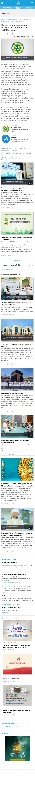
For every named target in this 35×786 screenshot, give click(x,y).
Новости (3, 20)
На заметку (6, 733)
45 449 (10, 681)
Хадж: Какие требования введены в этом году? (16, 711)
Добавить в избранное (21, 36)
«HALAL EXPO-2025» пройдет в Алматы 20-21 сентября (16, 238)
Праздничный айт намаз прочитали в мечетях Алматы (15, 441)
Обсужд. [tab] (18, 723)
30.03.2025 (3, 454)
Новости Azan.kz (12, 20)
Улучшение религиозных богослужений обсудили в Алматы (16, 304)
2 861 (9, 208)
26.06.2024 (5, 681)
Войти (31, 265)
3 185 (9, 503)
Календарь (28, 8)
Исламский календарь (9, 642)
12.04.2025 (3, 364)
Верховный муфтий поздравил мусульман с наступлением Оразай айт (17, 534)
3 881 (9, 551)
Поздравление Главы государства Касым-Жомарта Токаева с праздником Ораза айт (17, 485)
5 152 (9, 364)
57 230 (10, 715)
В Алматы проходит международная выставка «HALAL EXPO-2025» (14, 189)
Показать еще (17, 260)
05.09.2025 (3, 255)
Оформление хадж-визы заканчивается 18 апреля (17, 345)
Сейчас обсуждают (9, 559)
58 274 (10, 649)
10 (30, 183)
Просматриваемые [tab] (8, 723)
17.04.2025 (3, 33)
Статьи (5, 618)
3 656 (9, 255)
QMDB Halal (15, 148)
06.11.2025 (5, 649)
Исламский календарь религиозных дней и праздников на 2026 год (16, 646)
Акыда (4, 676)
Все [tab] (27, 726)
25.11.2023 (5, 715)
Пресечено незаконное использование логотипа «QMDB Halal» (16, 20)
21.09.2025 (3, 207)
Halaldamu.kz (16, 128)
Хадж (4, 707)
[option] (17, 748)
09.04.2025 (3, 411)
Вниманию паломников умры (12, 393)
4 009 (9, 34)
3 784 (9, 314)
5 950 (9, 454)
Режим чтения (33, 37)
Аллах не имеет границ (11, 679)
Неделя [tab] (17, 726)
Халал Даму (8, 148)
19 (30, 435)
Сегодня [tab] (8, 726)
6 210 (9, 411)
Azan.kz (14, 137)
